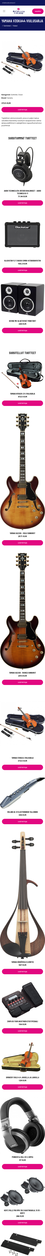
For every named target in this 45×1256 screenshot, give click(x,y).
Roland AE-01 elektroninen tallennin (22, 812)
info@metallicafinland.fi (8, 3)
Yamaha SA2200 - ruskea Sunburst (22, 672)
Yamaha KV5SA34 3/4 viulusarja (22, 393)
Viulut (15, 26)
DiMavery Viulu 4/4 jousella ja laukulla (22, 1077)
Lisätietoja (22, 110)
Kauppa (38, 11)
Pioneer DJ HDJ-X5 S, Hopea (22, 1157)
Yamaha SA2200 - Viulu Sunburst (22, 533)
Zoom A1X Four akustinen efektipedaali (22, 1021)
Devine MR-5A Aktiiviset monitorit (22, 321)
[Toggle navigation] (4, 11)
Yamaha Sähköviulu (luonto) (22, 962)
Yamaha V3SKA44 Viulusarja (23, 758)
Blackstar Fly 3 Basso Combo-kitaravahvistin (22, 260)
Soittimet (7, 26)
